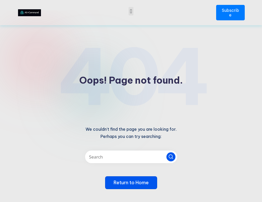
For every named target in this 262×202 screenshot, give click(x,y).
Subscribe (230, 12)
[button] (131, 11)
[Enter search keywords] (131, 156)
